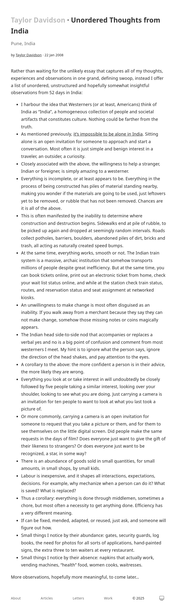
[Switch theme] (161, 598)
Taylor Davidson (38, 20)
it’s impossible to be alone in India (108, 134)
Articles (47, 598)
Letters (78, 598)
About (16, 598)
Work (108, 598)
